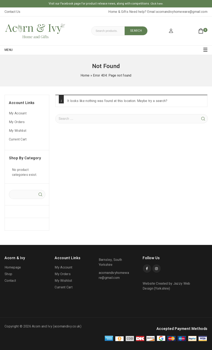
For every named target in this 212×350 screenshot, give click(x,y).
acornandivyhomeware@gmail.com (114, 275)
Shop (8, 274)
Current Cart (18, 139)
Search (136, 31)
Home (85, 75)
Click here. (157, 4)
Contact (10, 280)
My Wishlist (17, 130)
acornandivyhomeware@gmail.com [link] (181, 11)
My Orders (17, 122)
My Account (17, 113)
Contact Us (12, 12)
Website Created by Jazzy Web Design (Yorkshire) (166, 286)
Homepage (13, 267)
